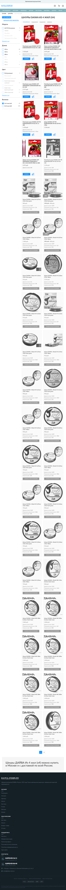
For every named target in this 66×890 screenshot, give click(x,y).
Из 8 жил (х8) (8, 106)
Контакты (3, 836)
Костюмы (39, 10)
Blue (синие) (7, 75)
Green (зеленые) (8, 85)
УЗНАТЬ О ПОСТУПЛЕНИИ (52, 174)
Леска (60, 10)
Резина (3, 806)
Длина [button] (4, 45)
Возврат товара (5, 825)
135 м (6, 49)
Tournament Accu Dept (10, 38)
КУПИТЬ (26, 58)
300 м (6, 64)
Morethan (7, 33)
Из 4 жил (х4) (8, 103)
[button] (55, 6)
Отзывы (3, 828)
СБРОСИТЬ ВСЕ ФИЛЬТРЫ (11, 20)
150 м (6, 52)
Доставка (3, 820)
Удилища (24, 10)
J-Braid (6, 30)
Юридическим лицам (6, 839)
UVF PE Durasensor (9, 28)
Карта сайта (4, 850)
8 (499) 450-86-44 (11, 863)
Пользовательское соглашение (9, 844)
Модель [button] (5, 24)
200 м (6, 54)
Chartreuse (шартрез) (10, 78)
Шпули (31, 10)
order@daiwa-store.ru (9, 871)
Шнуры (54, 10)
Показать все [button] (5, 41)
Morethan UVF (8, 35)
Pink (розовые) (8, 73)
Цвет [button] (4, 69)
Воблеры (46, 10)
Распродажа (6, 10)
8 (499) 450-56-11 (11, 858)
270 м (6, 62)
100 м (6, 59)
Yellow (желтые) (8, 92)
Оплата (3, 823)
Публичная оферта (6, 841)
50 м (5, 57)
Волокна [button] (5, 99)
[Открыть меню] (63, 6)
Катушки (15, 10)
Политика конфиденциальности (9, 847)
